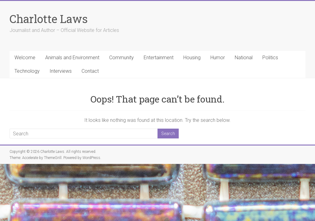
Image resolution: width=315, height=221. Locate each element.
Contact (90, 71)
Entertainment (158, 57)
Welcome (24, 57)
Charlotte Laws (49, 18)
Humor (217, 57)
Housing (192, 57)
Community (121, 57)
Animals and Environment (72, 57)
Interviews (61, 71)
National (244, 57)
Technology (27, 71)
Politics (270, 57)
